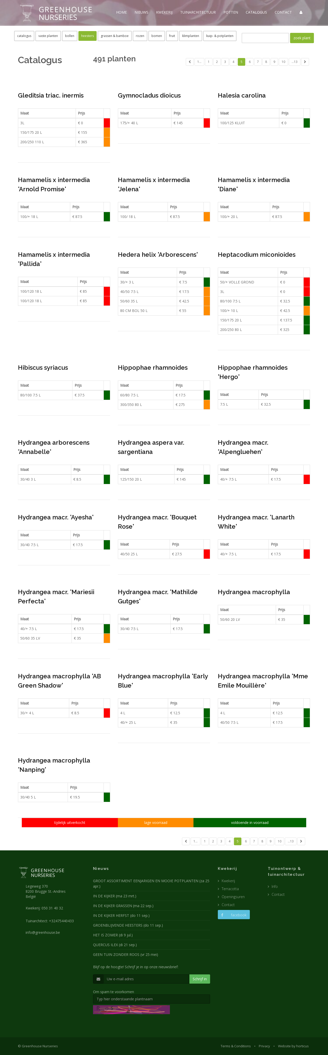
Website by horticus (293, 1046)
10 (283, 62)
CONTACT (283, 12)
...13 (295, 62)
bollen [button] (69, 36)
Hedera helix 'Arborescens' (158, 254)
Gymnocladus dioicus (149, 95)
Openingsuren (233, 896)
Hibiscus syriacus (43, 367)
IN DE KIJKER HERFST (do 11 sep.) (121, 915)
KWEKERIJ (164, 12)
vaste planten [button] (48, 36)
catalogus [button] (24, 36)
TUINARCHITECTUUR (198, 12)
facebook (234, 915)
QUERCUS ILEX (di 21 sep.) (115, 944)
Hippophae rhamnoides (153, 367)
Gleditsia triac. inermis (51, 95)
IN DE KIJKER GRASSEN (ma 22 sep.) (123, 905)
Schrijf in (200, 978)
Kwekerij (228, 880)
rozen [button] (140, 36)
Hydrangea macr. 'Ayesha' (56, 517)
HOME (121, 12)
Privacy (264, 1046)
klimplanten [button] (190, 36)
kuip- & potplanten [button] (219, 36)
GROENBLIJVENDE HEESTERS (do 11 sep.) (128, 925)
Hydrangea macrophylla (254, 592)
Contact (228, 904)
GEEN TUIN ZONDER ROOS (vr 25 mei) (125, 954)
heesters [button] (87, 36)
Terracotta (230, 888)
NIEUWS (141, 12)
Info (275, 886)
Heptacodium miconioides (256, 254)
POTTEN (230, 12)
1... (199, 62)
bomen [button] (156, 36)
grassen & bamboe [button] (115, 36)
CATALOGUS (256, 12)
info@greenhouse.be (43, 932)
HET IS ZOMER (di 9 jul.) (113, 935)
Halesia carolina (242, 95)
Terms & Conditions (236, 1046)
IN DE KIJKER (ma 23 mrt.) (114, 896)
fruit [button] (172, 36)
